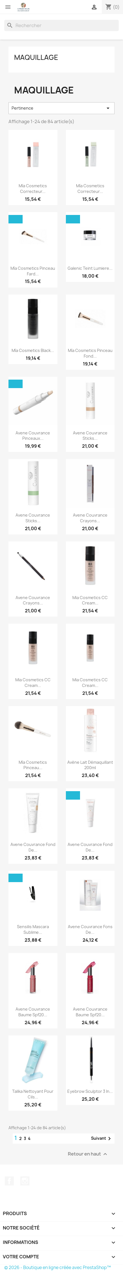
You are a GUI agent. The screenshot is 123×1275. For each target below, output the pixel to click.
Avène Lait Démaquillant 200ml (90, 765)
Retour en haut (88, 1154)
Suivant (102, 1138)
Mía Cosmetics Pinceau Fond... (90, 353)
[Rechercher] (61, 25)
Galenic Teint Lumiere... (90, 268)
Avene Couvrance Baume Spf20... (33, 1011)
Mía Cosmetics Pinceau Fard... (32, 271)
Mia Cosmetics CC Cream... (90, 600)
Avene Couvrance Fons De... (90, 929)
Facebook (9, 1180)
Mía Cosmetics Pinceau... (33, 765)
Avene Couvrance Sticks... (90, 435)
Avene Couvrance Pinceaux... (33, 435)
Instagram (24, 1180)
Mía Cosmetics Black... (33, 350)
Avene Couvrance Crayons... (90, 517)
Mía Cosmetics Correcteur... (33, 188)
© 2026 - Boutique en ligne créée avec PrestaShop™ (57, 1267)
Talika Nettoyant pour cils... (32, 1094)
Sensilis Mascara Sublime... (33, 929)
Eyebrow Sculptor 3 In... (90, 1091)
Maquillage (36, 57)
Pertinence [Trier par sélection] (61, 108)
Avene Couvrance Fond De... (32, 847)
